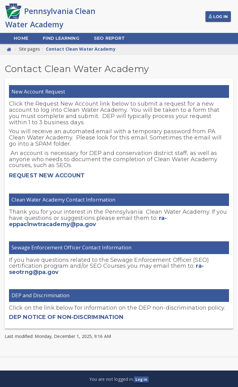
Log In (220, 16)
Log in (141, 379)
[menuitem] (20, 38)
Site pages (29, 49)
